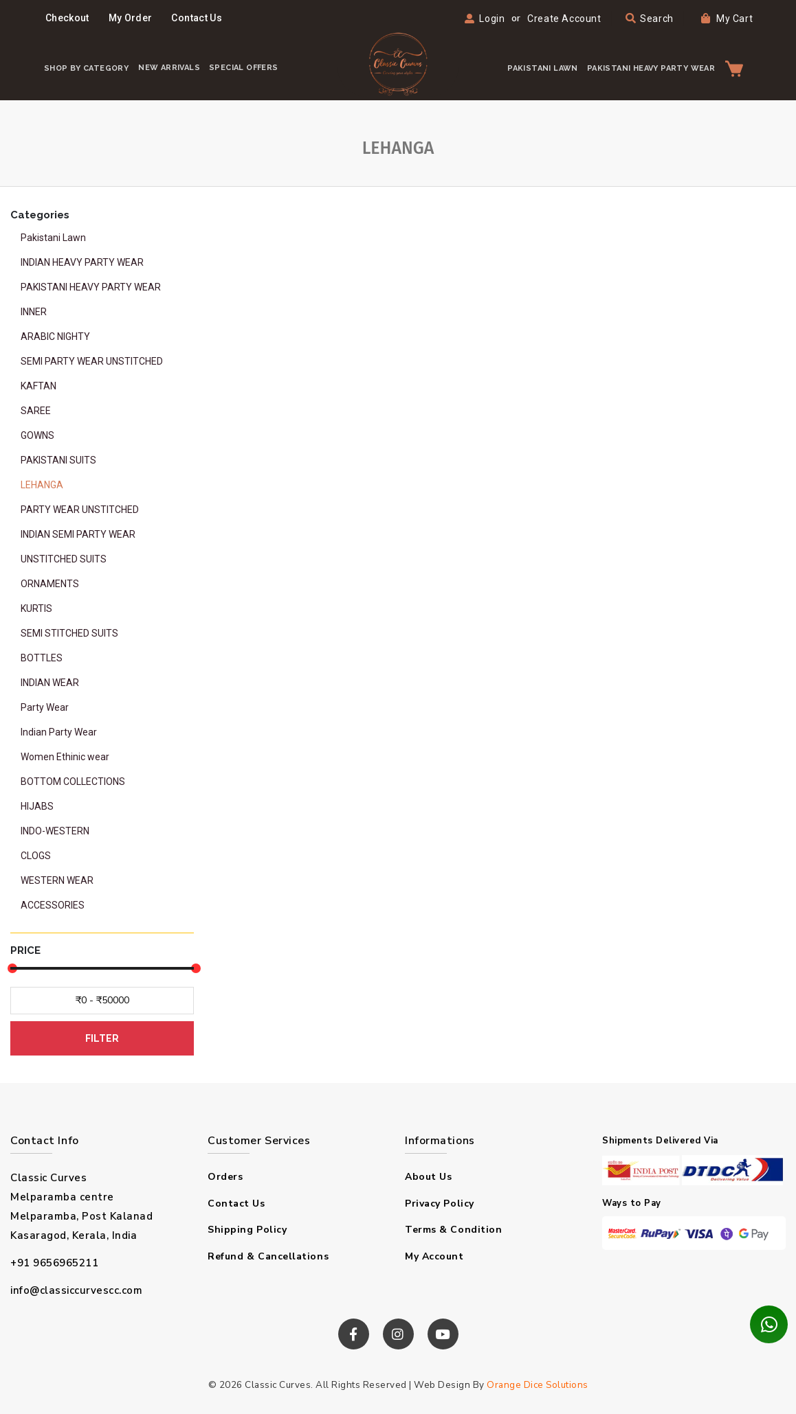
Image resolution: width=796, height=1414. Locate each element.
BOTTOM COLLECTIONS (73, 781)
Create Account (564, 18)
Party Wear (45, 707)
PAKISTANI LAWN (542, 68)
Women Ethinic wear (65, 756)
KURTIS (36, 608)
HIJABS (37, 806)
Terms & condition (453, 1229)
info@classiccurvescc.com (76, 1290)
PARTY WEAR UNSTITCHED (80, 509)
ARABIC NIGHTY (55, 336)
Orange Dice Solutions (537, 1384)
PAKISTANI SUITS (58, 460)
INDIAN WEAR (50, 682)
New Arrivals (169, 67)
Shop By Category (86, 68)
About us (428, 1176)
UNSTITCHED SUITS (64, 559)
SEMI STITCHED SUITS (69, 633)
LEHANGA (42, 484)
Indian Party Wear (59, 732)
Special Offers (243, 67)
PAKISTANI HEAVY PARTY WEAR (651, 68)
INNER (34, 311)
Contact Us (196, 17)
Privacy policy (439, 1203)
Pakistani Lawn (53, 237)
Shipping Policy (247, 1229)
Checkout (67, 17)
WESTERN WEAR (57, 880)
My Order (131, 17)
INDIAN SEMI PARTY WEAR (78, 534)
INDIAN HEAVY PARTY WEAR (82, 262)
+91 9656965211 (54, 1263)
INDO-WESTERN (55, 830)
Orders (225, 1176)
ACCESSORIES (53, 905)
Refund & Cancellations (268, 1256)
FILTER (102, 1038)
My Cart (727, 18)
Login (492, 18)
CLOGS (36, 855)
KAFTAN (38, 385)
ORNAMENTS (50, 583)
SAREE (36, 410)
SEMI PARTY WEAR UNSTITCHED (92, 361)
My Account (434, 1256)
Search (650, 18)
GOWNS (37, 435)
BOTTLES (42, 657)
